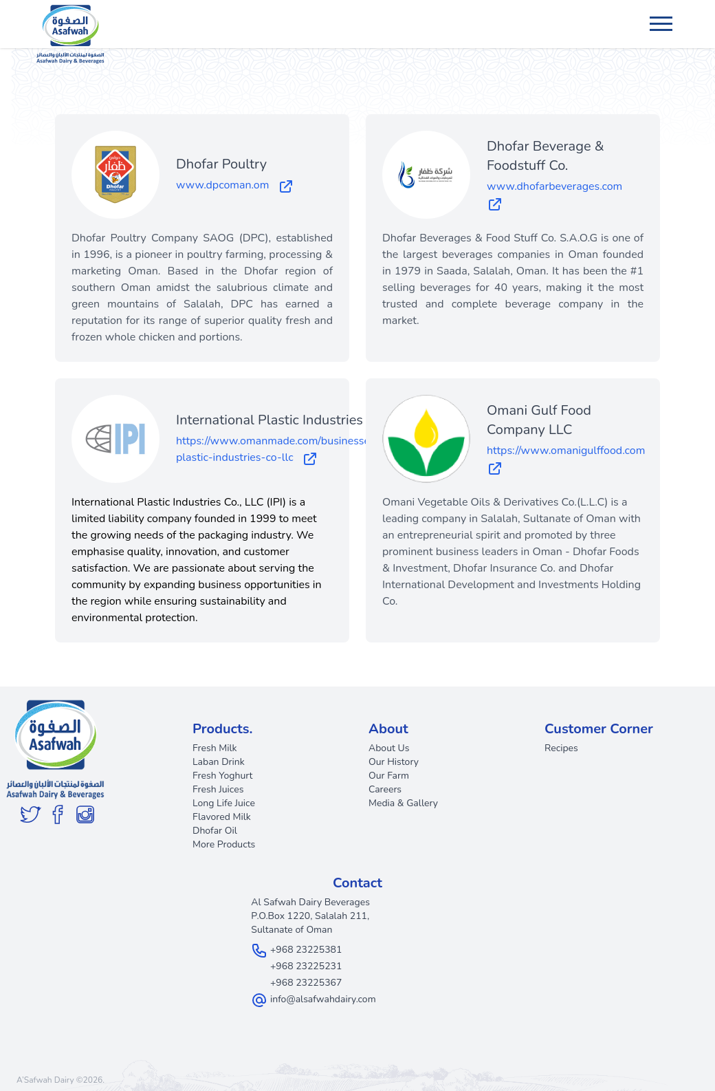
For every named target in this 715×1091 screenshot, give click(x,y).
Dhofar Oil (214, 830)
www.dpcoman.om (235, 185)
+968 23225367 (306, 982)
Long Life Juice (223, 803)
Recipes (561, 748)
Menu (662, 17)
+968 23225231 (306, 966)
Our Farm (388, 775)
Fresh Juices (217, 789)
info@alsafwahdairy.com (323, 999)
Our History (393, 761)
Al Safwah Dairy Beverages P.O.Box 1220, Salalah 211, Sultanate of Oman (310, 916)
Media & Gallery (403, 803)
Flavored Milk (221, 816)
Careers (385, 789)
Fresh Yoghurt (222, 775)
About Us (388, 748)
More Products (223, 844)
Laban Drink (218, 761)
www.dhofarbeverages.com (557, 195)
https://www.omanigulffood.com (569, 459)
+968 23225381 (306, 949)
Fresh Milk (214, 748)
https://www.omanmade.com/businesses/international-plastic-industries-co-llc (311, 449)
